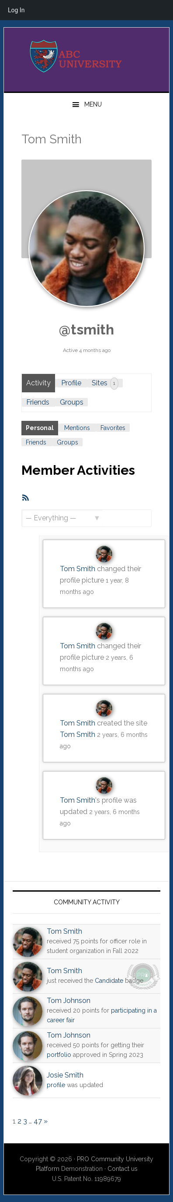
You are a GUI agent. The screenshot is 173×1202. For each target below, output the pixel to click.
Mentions (77, 427)
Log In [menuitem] (16, 10)
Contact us (122, 1168)
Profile (71, 383)
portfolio (59, 1054)
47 (38, 1121)
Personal (40, 427)
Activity (38, 383)
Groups (71, 402)
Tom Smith (77, 569)
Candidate (109, 980)
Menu (93, 104)
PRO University (86, 56)
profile (56, 1084)
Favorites (112, 427)
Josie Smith (65, 1075)
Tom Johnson (68, 1000)
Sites (105, 383)
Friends (37, 402)
